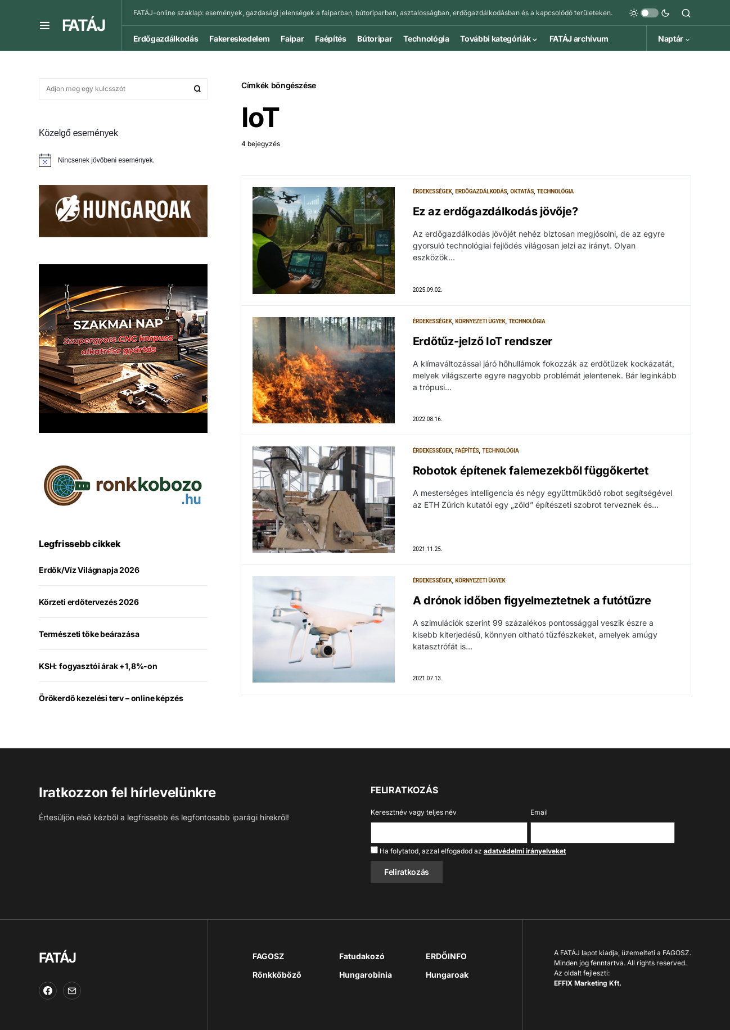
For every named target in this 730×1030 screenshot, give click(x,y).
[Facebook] (48, 990)
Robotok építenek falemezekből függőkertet (530, 470)
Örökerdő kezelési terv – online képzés (111, 698)
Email (539, 812)
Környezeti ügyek (480, 321)
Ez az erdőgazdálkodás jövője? (495, 211)
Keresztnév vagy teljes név (414, 812)
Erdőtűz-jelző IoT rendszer (483, 341)
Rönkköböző (277, 974)
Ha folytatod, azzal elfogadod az (468, 850)
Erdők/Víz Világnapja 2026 (89, 570)
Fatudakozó (362, 956)
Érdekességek (432, 191)
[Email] (72, 990)
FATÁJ (83, 25)
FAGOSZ (268, 956)
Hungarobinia (365, 974)
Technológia (555, 191)
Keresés (197, 89)
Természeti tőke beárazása (89, 634)
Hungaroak (447, 974)
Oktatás (522, 191)
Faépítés (467, 451)
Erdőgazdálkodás (481, 191)
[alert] (123, 160)
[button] (45, 25)
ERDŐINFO (446, 956)
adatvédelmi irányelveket (525, 851)
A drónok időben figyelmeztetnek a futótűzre (532, 600)
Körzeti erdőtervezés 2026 (89, 602)
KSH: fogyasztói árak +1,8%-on (98, 666)
